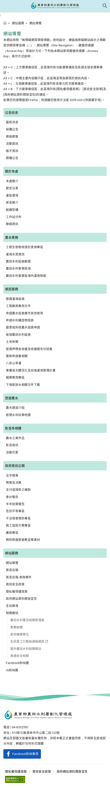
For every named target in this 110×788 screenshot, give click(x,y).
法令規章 (12, 475)
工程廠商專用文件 (18, 306)
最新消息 (12, 122)
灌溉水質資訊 (15, 254)
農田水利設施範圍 (18, 261)
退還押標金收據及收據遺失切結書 (29, 349)
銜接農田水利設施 (18, 334)
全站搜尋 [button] (104, 5)
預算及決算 (13, 482)
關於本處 (11, 171)
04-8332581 (20, 727)
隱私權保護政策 (17, 591)
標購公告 (12, 158)
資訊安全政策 (15, 584)
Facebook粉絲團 (17, 663)
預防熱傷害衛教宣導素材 (23, 540)
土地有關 (12, 341)
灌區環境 (12, 195)
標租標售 (12, 136)
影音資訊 (12, 445)
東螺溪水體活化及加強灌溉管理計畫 (31, 370)
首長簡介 (12, 202)
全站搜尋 (12, 605)
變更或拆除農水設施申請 (23, 327)
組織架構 (12, 210)
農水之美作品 (15, 438)
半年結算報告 (15, 504)
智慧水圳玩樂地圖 (18, 415)
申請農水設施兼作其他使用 (24, 313)
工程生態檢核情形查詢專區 (24, 247)
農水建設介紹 (15, 407)
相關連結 (12, 613)
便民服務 (11, 289)
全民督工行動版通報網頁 (27, 641)
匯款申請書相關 (17, 356)
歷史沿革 (12, 188)
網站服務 (18, 23)
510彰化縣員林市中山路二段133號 (36, 733)
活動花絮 (12, 452)
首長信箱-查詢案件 (19, 577)
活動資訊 (12, 143)
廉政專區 (12, 532)
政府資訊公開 (15, 465)
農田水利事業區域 (18, 268)
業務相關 (16, 627)
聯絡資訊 (12, 224)
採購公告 (12, 129)
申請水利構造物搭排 (20, 320)
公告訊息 (11, 112)
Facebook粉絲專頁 (25, 754)
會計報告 (12, 497)
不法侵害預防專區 (18, 518)
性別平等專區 (15, 511)
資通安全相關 (19, 656)
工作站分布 (13, 217)
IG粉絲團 (12, 670)
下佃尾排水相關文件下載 (23, 384)
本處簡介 (12, 181)
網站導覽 (12, 563)
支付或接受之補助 (18, 489)
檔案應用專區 (15, 377)
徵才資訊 (12, 151)
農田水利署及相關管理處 (27, 620)
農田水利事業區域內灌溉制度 (26, 276)
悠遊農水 (11, 398)
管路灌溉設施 (15, 299)
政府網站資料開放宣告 (21, 598)
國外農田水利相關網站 (25, 649)
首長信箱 (12, 570)
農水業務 (11, 237)
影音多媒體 (13, 428)
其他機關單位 (19, 634)
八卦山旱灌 (13, 363)
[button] (5, 6)
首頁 (5, 22)
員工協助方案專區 (18, 525)
